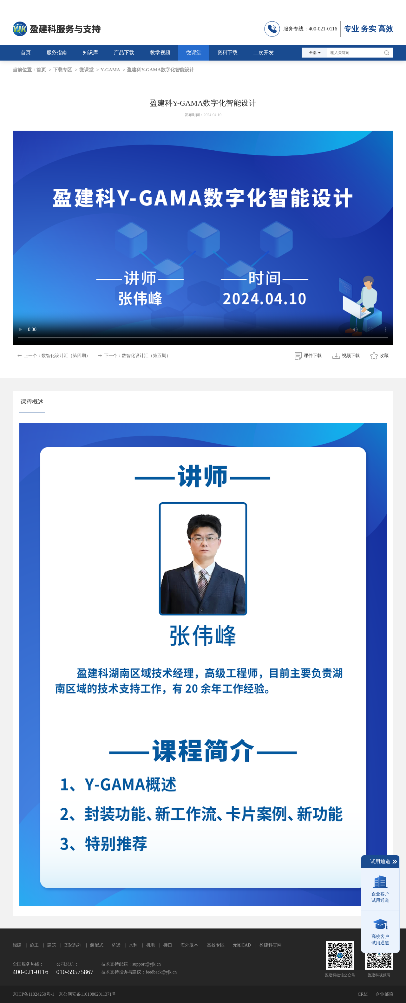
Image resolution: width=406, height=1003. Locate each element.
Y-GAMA (110, 69)
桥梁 (116, 945)
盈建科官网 (270, 945)
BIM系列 (73, 945)
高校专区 (216, 945)
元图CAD (242, 945)
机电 (150, 945)
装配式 (96, 945)
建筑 (51, 945)
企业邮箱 (384, 994)
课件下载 (313, 355)
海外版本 (189, 945)
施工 (34, 945)
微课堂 (86, 69)
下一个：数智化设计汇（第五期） (137, 355)
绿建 (17, 945)
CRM (363, 994)
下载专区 (62, 69)
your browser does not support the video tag (203, 238)
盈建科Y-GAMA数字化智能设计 (160, 69)
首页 (41, 69)
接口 (167, 945)
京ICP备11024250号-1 (33, 994)
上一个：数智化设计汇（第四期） (57, 355)
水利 (133, 945)
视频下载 (351, 355)
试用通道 (384, 861)
